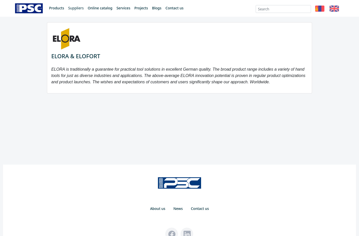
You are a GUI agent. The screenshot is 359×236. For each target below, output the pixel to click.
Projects (141, 8)
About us (157, 208)
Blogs (156, 8)
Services (123, 8)
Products (56, 8)
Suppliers (76, 8)
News (178, 208)
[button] (319, 9)
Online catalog (100, 8)
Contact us (175, 8)
